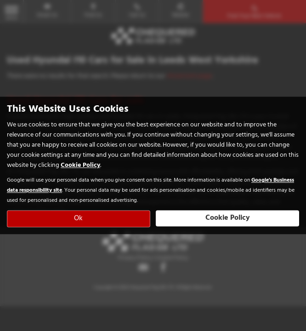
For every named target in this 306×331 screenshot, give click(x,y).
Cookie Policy (80, 165)
